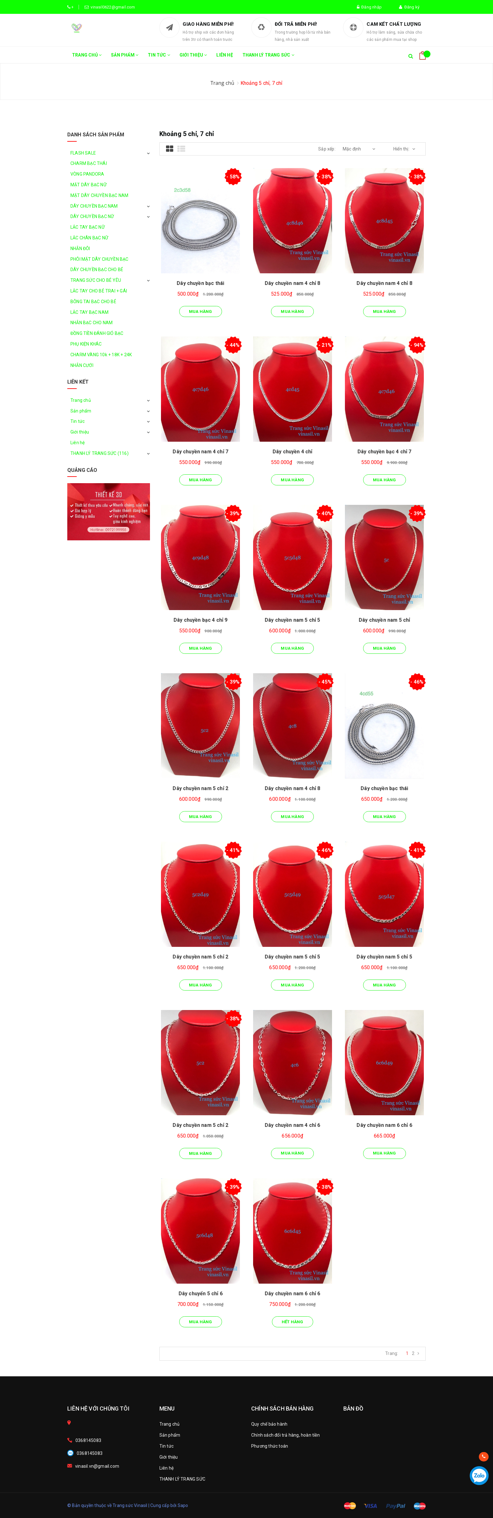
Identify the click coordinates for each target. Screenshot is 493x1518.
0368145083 (88, 1440)
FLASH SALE (83, 153)
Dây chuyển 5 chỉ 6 (201, 1294)
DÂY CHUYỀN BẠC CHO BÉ (96, 269)
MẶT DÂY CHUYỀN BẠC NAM (99, 195)
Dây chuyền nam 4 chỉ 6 (292, 1125)
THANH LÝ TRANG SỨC (268, 57)
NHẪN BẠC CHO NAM (91, 322)
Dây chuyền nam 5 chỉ (384, 620)
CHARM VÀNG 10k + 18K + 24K (101, 354)
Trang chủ (87, 57)
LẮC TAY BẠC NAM (89, 312)
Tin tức (159, 57)
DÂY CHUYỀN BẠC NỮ (92, 216)
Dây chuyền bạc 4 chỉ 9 (201, 620)
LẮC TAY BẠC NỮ (87, 227)
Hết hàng (292, 1321)
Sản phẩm (124, 57)
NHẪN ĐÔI (80, 248)
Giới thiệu (193, 57)
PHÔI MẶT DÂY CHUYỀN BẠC (99, 259)
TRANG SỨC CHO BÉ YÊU (95, 280)
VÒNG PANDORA (87, 174)
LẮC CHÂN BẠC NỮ (89, 237)
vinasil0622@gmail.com (112, 7)
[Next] (418, 1353)
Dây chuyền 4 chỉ (293, 452)
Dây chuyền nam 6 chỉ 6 (384, 1125)
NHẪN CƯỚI (81, 365)
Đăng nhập (369, 7)
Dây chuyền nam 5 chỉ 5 (292, 620)
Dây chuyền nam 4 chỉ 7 (200, 452)
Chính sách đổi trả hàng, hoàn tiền (285, 1435)
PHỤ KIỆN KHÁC (86, 344)
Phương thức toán (269, 1446)
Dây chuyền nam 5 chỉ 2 (200, 788)
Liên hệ (224, 54)
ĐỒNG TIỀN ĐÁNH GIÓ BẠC (96, 333)
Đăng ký (409, 7)
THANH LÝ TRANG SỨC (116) (99, 453)
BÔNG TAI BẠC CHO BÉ (93, 301)
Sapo (183, 1505)
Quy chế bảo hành (269, 1424)
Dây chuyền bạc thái (200, 283)
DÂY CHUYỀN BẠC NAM (94, 206)
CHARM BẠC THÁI (88, 163)
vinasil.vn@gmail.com (97, 1466)
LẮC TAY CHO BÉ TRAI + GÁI (98, 290)
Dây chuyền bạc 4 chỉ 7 (384, 452)
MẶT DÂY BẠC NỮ (88, 184)
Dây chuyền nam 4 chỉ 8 (292, 283)
